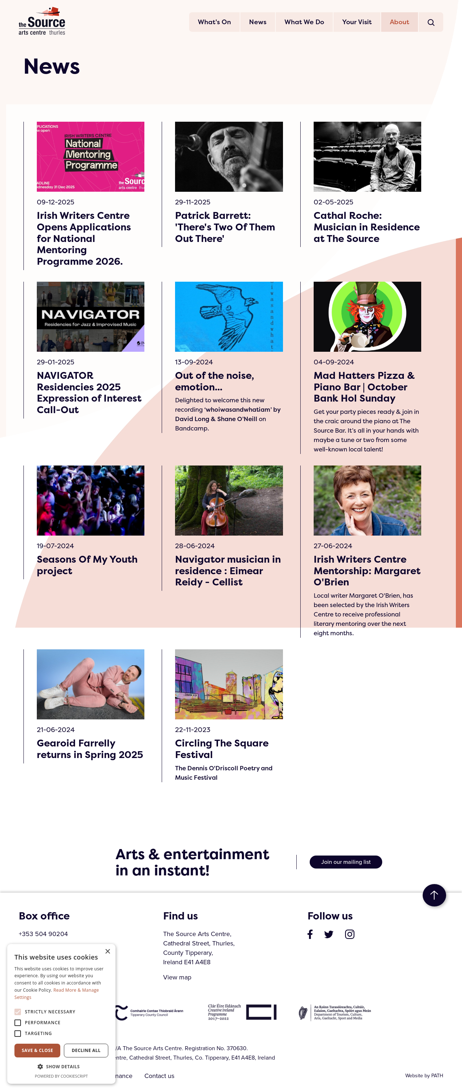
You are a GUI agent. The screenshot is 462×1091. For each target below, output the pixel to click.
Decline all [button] (86, 1050)
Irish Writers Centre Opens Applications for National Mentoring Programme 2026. (84, 239)
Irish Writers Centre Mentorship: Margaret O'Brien (361, 572)
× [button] (107, 951)
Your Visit (357, 22)
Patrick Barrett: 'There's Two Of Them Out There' (226, 228)
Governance (116, 1077)
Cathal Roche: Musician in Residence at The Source (356, 234)
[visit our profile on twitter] (329, 935)
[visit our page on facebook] (310, 935)
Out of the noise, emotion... (215, 382)
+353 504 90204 (43, 935)
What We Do (304, 22)
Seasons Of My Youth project (88, 566)
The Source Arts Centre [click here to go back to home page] (42, 21)
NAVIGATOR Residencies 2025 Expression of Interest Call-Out (90, 394)
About (399, 22)
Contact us (162, 1077)
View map (177, 979)
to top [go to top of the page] (434, 897)
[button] (61, 1066)
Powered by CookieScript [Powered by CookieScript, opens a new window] (61, 1076)
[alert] (61, 1014)
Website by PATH (424, 1077)
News (257, 22)
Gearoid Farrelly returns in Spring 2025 (77, 756)
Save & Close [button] (37, 1050)
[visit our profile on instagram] (349, 935)
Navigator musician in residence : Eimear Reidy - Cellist (228, 572)
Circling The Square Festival (222, 750)
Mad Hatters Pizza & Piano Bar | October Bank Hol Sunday (364, 388)
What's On (214, 22)
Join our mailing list (346, 864)
